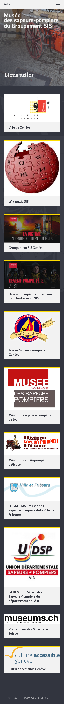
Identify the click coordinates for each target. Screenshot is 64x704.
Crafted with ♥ (36, 698)
